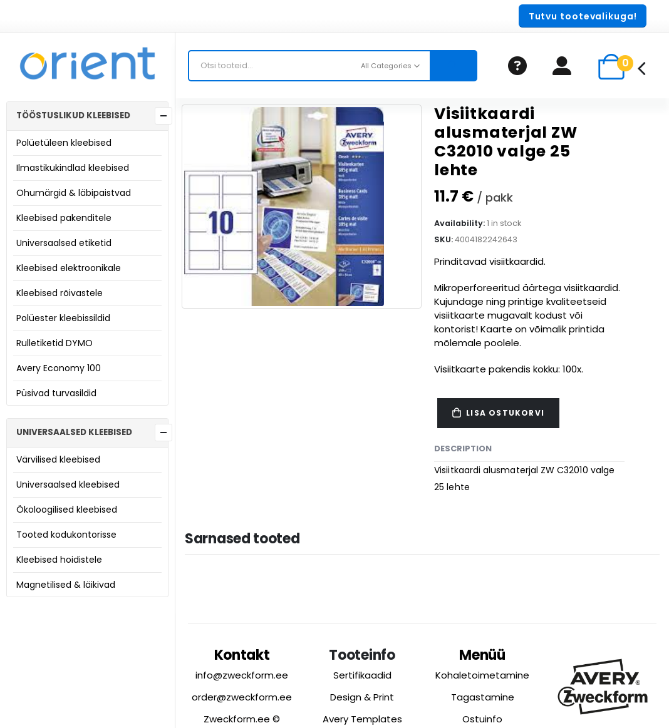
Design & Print (362, 697)
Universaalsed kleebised (68, 484)
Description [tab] (463, 448)
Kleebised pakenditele (64, 218)
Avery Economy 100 (58, 368)
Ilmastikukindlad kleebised (72, 167)
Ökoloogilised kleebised (66, 509)
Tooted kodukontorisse (66, 534)
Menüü (482, 655)
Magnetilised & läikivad (65, 584)
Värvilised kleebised (58, 459)
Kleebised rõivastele (59, 293)
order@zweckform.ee (242, 697)
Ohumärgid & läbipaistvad (73, 193)
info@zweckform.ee (241, 675)
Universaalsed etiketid (64, 243)
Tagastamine (482, 697)
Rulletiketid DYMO (54, 343)
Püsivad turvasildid (56, 393)
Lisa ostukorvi (505, 413)
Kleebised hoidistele (59, 559)
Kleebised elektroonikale (68, 268)
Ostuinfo (482, 718)
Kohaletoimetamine (482, 675)
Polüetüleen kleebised (64, 142)
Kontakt (242, 655)
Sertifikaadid (362, 675)
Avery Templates (362, 718)
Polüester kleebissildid (63, 318)
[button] (582, 16)
